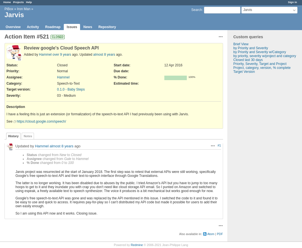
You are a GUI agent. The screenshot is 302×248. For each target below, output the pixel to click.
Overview (13, 27)
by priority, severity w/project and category (264, 56)
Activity (33, 27)
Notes (28, 136)
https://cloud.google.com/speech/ (41, 121)
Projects (18, 2)
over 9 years (62, 55)
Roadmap (53, 27)
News (87, 27)
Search (196, 10)
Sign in (292, 2)
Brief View (241, 44)
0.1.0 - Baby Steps (71, 89)
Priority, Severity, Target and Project (260, 64)
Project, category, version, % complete (262, 68)
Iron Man (23, 9)
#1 (219, 145)
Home (7, 2)
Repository (107, 27)
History (13, 136)
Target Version (244, 72)
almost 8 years (104, 55)
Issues (72, 27)
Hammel (45, 55)
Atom (210, 234)
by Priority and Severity (250, 48)
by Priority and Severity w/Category (259, 52)
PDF (220, 234)
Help (29, 2)
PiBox (8, 9)
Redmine (137, 245)
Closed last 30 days (248, 60)
